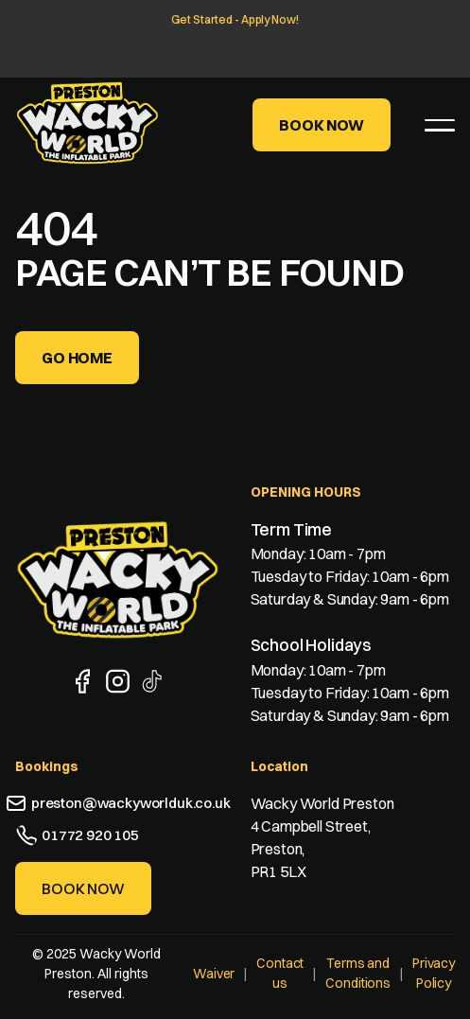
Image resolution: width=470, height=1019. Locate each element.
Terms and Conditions (358, 973)
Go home (77, 357)
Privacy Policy (433, 973)
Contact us (280, 973)
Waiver (214, 973)
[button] (439, 125)
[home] (87, 123)
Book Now (321, 124)
